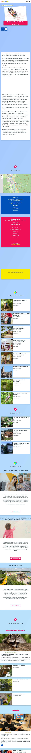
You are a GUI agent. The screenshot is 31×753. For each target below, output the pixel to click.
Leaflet (25, 192)
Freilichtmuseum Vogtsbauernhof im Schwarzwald (18, 328)
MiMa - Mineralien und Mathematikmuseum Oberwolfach (19, 342)
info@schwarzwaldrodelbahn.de (15, 203)
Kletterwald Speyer (19, 665)
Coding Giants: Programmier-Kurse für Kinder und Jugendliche (15, 735)
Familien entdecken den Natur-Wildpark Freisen (14, 654)
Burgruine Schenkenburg (20, 366)
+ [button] (1, 176)
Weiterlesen (15, 511)
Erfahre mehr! (15, 558)
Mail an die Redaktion (15, 244)
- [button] (1, 178)
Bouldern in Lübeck (18, 694)
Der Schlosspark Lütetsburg (21, 679)
